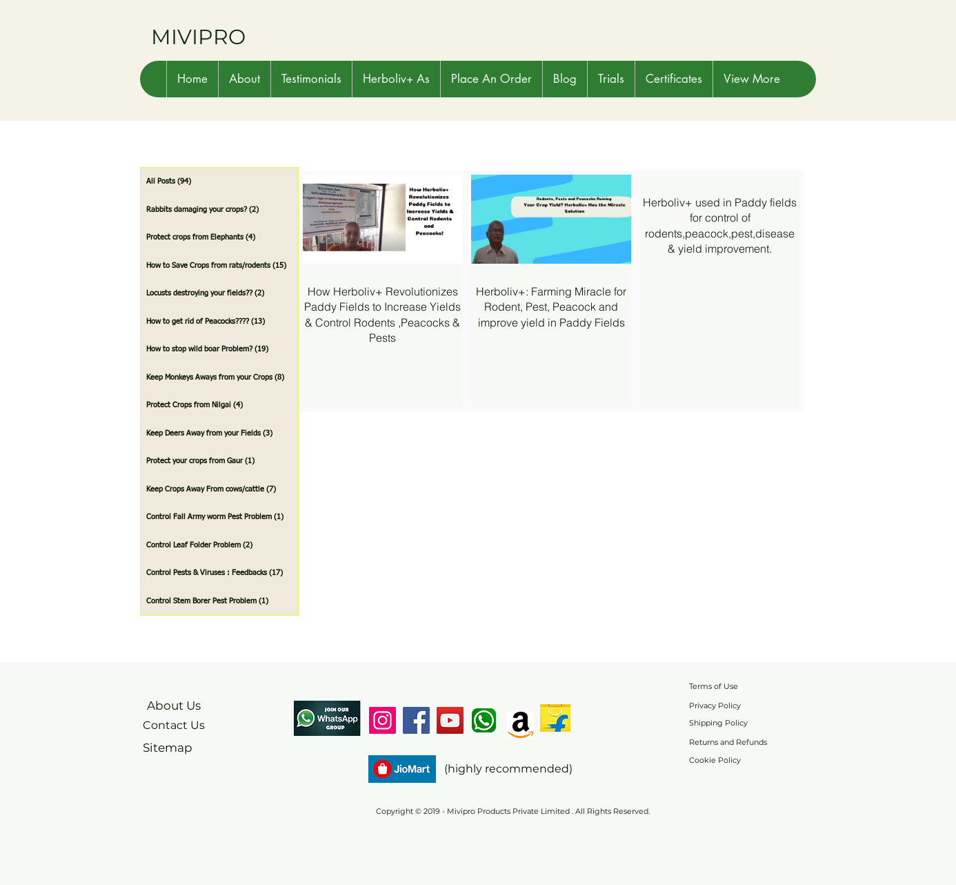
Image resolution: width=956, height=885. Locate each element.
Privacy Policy (715, 705)
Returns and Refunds (728, 742)
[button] (244, 79)
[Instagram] (382, 720)
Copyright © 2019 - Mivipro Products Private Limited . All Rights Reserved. (513, 811)
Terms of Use (713, 686)
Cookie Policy (715, 760)
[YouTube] (450, 720)
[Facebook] (416, 720)
